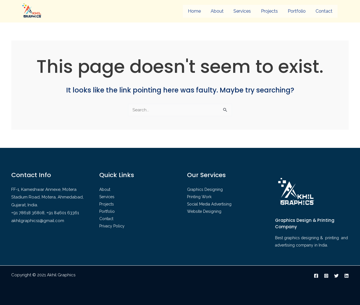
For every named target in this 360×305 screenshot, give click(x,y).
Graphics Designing (205, 189)
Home (194, 11)
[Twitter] (336, 276)
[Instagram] (326, 276)
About (217, 11)
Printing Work (199, 197)
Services (242, 11)
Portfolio (297, 11)
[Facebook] (316, 276)
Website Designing (204, 211)
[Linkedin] (346, 276)
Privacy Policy (112, 226)
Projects (269, 11)
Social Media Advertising (209, 204)
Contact (324, 11)
